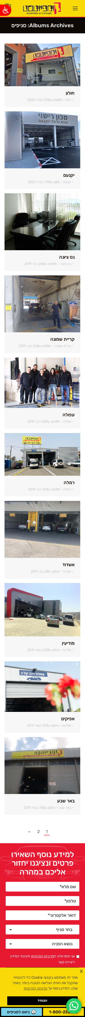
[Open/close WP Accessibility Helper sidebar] (5, 10)
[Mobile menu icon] (75, 8)
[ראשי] (41, 8)
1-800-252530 (63, 1012)
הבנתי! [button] (42, 1000)
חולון (70, 93)
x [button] (81, 971)
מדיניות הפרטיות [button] (35, 988)
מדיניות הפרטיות (42, 956)
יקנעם (69, 175)
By (55, 100)
